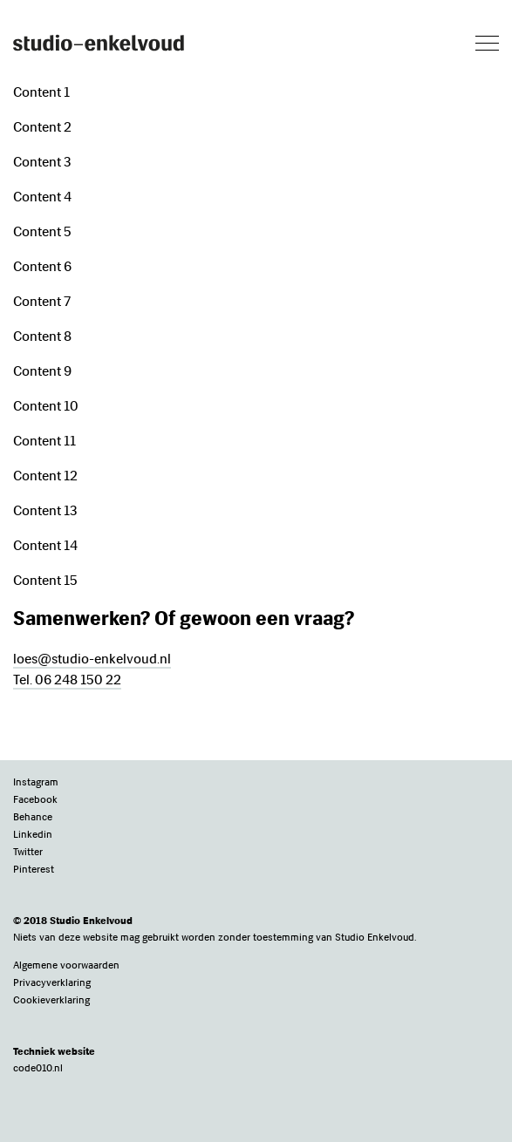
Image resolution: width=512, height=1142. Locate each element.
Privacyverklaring (52, 982)
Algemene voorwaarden (66, 965)
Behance (32, 817)
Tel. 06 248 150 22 (67, 679)
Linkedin (32, 834)
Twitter (28, 852)
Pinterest (33, 869)
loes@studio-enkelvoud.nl (92, 658)
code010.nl (38, 1068)
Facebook (35, 799)
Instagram (35, 782)
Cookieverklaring (51, 1000)
